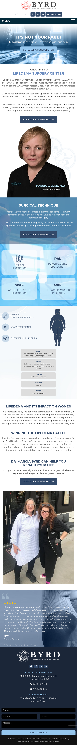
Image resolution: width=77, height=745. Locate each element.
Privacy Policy (64, 739)
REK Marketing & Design (50, 741)
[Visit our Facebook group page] (41, 666)
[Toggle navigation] (38, 21)
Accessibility (53, 739)
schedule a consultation (38, 50)
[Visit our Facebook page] (32, 14)
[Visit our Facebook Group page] (38, 14)
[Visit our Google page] (31, 666)
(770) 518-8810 (38, 689)
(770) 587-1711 (22, 14)
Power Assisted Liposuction (57, 262)
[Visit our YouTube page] (42, 14)
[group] (20, 645)
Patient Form (54, 14)
